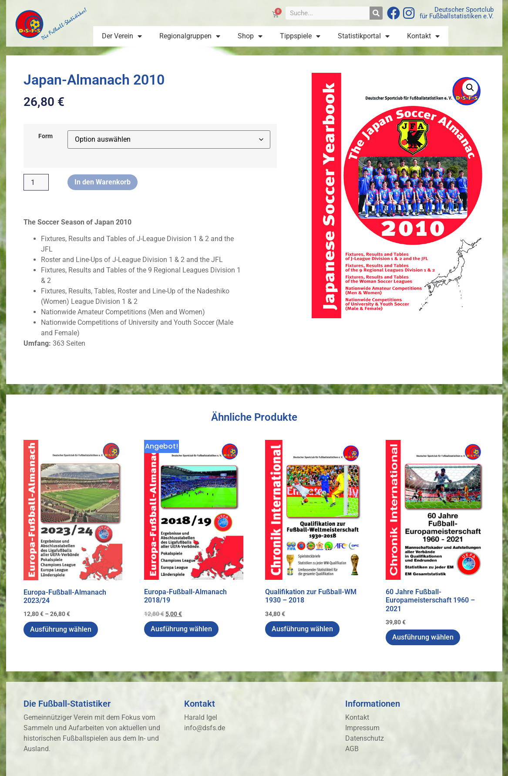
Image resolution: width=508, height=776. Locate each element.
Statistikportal (364, 36)
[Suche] (376, 13)
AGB (352, 749)
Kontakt (423, 36)
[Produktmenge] (36, 182)
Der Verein (122, 36)
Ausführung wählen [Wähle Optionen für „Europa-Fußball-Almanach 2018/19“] (181, 629)
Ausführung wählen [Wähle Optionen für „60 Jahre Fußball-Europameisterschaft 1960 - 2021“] (423, 637)
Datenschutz (364, 738)
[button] (470, 87)
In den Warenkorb (102, 182)
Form (45, 136)
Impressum (362, 728)
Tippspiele (300, 36)
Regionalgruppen (189, 36)
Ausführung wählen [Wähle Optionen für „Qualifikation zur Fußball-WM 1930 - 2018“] (302, 629)
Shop (250, 36)
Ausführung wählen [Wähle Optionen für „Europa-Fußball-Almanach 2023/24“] (60, 629)
